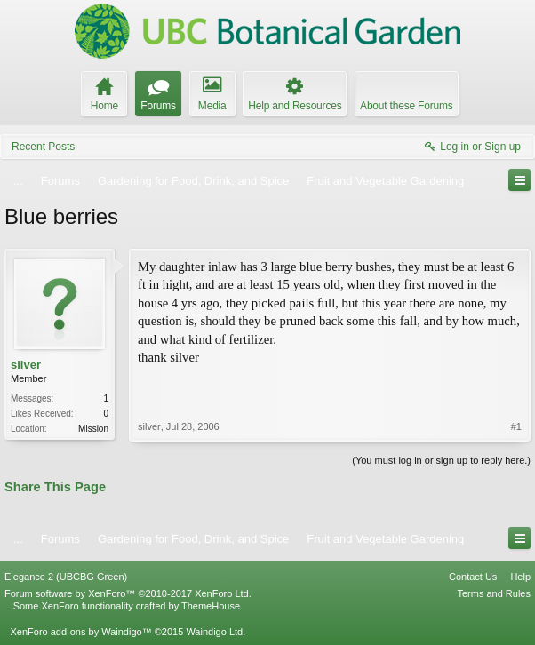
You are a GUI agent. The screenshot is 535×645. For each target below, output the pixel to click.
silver (26, 364)
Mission (93, 429)
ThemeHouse (210, 606)
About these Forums (406, 106)
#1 (516, 426)
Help (520, 576)
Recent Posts (43, 146)
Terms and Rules (494, 593)
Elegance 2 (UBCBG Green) (65, 576)
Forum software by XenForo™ (128, 593)
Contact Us (473, 576)
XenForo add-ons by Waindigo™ (80, 631)
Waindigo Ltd (214, 631)
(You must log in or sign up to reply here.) (441, 460)
